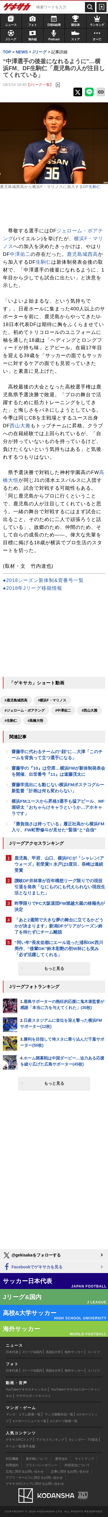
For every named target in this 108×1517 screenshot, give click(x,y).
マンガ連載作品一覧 (59, 1414)
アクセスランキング (50, 1439)
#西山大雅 (89, 710)
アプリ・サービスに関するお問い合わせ (34, 1477)
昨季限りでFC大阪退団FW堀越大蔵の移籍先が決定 (59, 906)
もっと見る (54, 968)
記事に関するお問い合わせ (70, 1471)
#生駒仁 (11, 721)
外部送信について (77, 1465)
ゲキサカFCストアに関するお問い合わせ (35, 1483)
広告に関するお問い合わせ (25, 1471)
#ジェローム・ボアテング (25, 710)
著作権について (37, 1458)
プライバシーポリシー (41, 1465)
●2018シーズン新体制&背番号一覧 (43, 580)
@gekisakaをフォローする (32, 1255)
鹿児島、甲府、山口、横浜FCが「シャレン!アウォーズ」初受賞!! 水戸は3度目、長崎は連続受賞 (59, 864)
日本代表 (12, 1352)
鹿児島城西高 (82, 254)
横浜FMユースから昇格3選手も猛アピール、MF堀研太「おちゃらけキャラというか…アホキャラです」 (58, 807)
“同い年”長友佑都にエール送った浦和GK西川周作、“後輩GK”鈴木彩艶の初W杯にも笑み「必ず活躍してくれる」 (58, 948)
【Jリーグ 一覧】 (39, 84)
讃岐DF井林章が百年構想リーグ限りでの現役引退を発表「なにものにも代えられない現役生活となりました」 (59, 886)
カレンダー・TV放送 (83, 1439)
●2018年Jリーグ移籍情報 (32, 588)
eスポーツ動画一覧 (63, 1421)
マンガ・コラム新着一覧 (23, 1414)
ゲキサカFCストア (19, 1439)
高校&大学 (53, 1352)
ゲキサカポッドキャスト (33, 1395)
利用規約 (12, 1465)
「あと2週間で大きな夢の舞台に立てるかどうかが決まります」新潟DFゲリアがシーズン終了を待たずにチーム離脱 (58, 925)
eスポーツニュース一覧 (29, 1421)
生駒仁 (95, 187)
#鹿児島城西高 (16, 700)
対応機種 (12, 1458)
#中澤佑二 (63, 710)
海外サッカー (74, 1352)
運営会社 (61, 1458)
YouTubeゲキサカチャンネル (26, 1389)
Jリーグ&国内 (32, 1352)
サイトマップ (84, 1458)
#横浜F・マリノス (52, 700)
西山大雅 (20, 425)
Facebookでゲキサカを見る (32, 1267)
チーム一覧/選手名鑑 (20, 1446)
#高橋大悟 (35, 721)
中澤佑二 (20, 254)
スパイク (94, 1352)
